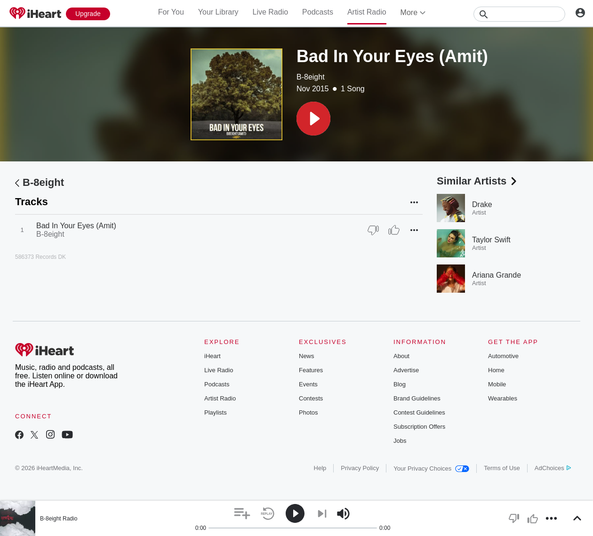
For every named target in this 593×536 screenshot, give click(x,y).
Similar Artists (478, 181)
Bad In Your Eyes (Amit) (76, 226)
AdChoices (553, 468)
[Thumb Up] (393, 230)
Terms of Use (502, 468)
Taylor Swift (491, 240)
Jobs (399, 440)
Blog (399, 384)
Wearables (502, 398)
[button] (313, 119)
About (401, 356)
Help (320, 468)
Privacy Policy (360, 468)
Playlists (215, 412)
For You (171, 12)
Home (496, 370)
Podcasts (317, 12)
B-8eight (310, 77)
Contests (311, 398)
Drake (482, 204)
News (306, 356)
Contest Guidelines (419, 412)
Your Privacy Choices (431, 468)
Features (311, 370)
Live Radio (270, 12)
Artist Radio (366, 12)
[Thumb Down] (373, 230)
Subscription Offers (419, 426)
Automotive (503, 356)
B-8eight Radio (58, 518)
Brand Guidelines (417, 398)
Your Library (218, 12)
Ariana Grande (496, 275)
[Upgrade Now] (88, 14)
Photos (308, 412)
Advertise (406, 370)
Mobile (497, 384)
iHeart (212, 356)
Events (308, 384)
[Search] (519, 14)
